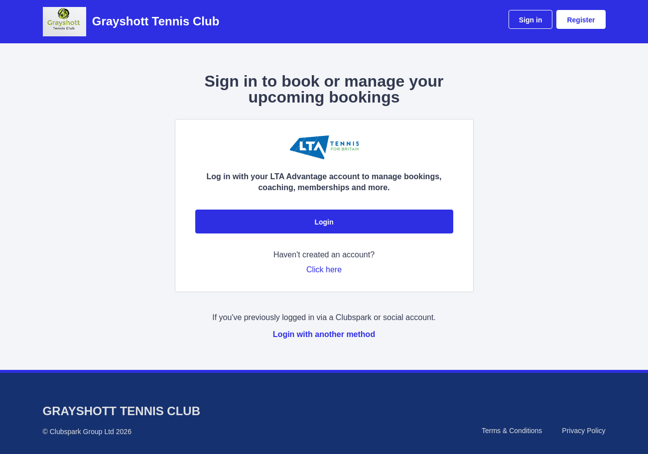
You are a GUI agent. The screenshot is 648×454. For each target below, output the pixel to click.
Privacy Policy (583, 431)
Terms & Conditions (512, 431)
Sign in (530, 20)
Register (581, 20)
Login (323, 222)
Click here (324, 269)
